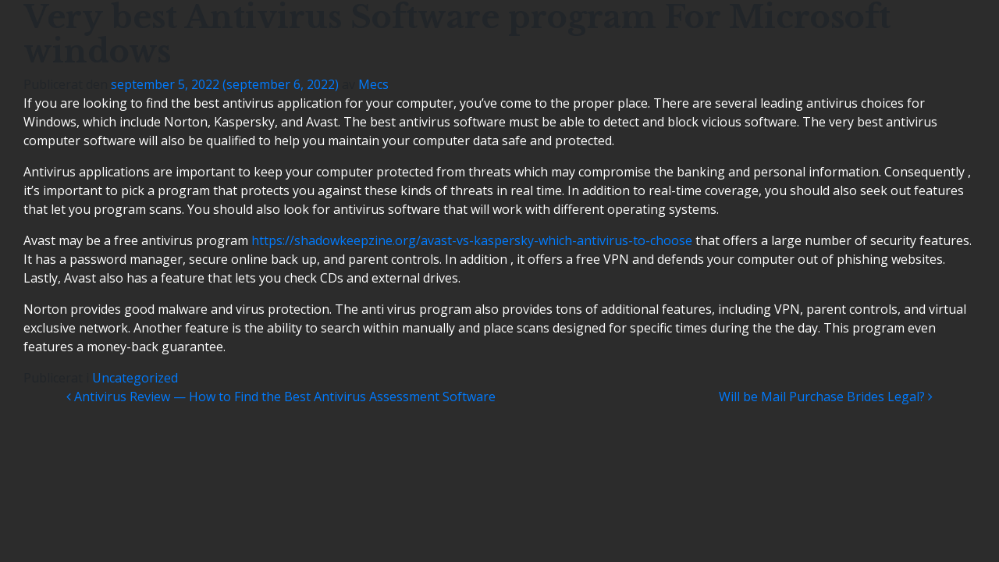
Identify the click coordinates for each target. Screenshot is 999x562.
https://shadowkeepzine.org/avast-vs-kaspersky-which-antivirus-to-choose (471, 240)
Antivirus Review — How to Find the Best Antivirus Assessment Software (281, 396)
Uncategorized (135, 377)
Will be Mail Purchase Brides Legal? (826, 396)
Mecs (373, 84)
